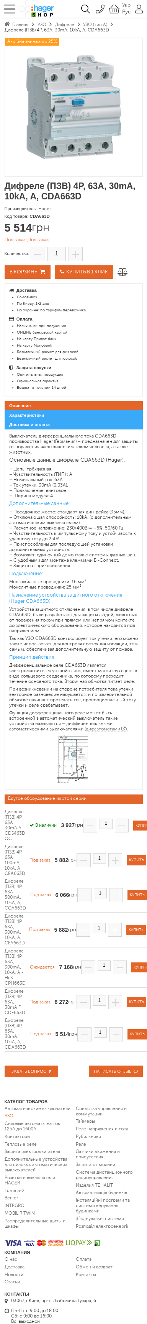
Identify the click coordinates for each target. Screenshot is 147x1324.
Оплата (83, 1259)
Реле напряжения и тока (102, 1129)
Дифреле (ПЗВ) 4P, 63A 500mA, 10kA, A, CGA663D (15, 895)
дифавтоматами (103, 729)
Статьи (12, 1282)
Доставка (14, 1267)
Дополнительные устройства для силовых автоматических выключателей (36, 1165)
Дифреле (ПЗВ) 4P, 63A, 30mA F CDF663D (15, 1002)
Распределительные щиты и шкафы (35, 1224)
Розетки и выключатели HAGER (30, 1181)
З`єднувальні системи (100, 1219)
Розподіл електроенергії (102, 1226)
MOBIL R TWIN (20, 1213)
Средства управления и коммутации (101, 1111)
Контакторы (17, 1137)
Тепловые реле (21, 1144)
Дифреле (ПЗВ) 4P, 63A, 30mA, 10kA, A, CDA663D (15, 1034)
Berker (11, 1198)
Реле (81, 1144)
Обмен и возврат (94, 1267)
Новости (14, 1274)
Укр (126, 5)
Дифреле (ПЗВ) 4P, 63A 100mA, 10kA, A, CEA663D (15, 860)
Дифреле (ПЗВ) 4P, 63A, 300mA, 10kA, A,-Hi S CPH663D (15, 967)
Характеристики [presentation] (26, 415)
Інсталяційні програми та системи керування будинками (103, 1206)
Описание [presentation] (20, 406)
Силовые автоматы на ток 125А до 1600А (32, 1127)
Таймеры (85, 1121)
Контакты (86, 1274)
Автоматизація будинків (101, 1193)
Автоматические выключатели (37, 1108)
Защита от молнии (95, 1165)
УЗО (9, 1116)
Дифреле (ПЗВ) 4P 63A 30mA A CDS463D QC (15, 826)
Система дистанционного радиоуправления (104, 1175)
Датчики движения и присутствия (98, 1155)
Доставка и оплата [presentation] (29, 424)
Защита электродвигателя (32, 1152)
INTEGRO (14, 1206)
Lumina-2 (14, 1190)
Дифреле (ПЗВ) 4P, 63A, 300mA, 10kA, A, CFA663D (15, 930)
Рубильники (88, 1137)
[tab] (74, 406)
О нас (11, 1259)
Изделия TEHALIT (94, 1185)
